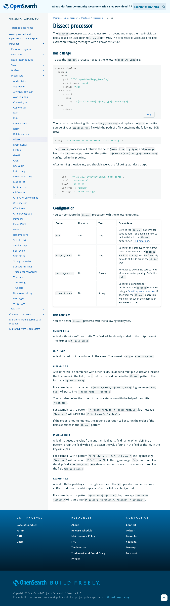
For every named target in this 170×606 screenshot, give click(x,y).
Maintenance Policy (83, 536)
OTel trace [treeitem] (19, 208)
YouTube (131, 541)
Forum (20, 530)
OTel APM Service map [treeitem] (25, 197)
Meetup (130, 547)
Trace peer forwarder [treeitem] (25, 271)
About (56, 6)
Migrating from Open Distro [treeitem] (24, 328)
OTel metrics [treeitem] (20, 203)
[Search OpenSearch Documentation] (149, 6)
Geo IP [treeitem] (16, 155)
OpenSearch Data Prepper (24, 18)
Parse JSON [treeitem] (19, 224)
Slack (20, 541)
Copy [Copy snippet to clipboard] (149, 114)
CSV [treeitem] (15, 112)
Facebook (131, 553)
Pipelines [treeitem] (14, 43)
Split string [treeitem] (19, 256)
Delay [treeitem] (16, 128)
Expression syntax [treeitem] (21, 49)
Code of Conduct (27, 525)
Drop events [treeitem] (20, 144)
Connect (131, 525)
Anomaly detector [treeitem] (23, 91)
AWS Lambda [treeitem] (20, 97)
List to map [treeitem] (19, 171)
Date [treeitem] (15, 118)
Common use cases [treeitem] (20, 314)
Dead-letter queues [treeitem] (22, 59)
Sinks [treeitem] (14, 65)
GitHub (21, 536)
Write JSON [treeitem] (19, 303)
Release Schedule (81, 530)
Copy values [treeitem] (20, 107)
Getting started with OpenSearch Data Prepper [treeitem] (24, 36)
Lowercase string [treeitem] (22, 176)
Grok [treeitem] (15, 160)
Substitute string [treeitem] (22, 266)
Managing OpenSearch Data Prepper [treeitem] (25, 321)
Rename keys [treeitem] (20, 234)
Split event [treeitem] (19, 250)
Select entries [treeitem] (20, 240)
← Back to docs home (21, 27)
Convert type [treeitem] (20, 102)
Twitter (130, 530)
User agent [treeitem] (19, 298)
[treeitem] (43, 43)
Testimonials (78, 547)
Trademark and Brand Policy (88, 553)
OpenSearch (21, 6)
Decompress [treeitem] (20, 123)
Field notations (141, 240)
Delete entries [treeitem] (21, 134)
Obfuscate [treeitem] (19, 192)
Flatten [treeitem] (17, 150)
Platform (66, 6)
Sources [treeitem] (15, 309)
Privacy (75, 558)
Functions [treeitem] (16, 54)
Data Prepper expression (141, 291)
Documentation (98, 6)
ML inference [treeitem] (20, 187)
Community (80, 6)
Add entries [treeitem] (19, 81)
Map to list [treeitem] (19, 181)
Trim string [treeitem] (19, 282)
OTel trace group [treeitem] (22, 213)
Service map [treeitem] (20, 245)
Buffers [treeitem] (15, 70)
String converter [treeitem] (22, 261)
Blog (111, 6)
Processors (98, 17)
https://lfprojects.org (117, 597)
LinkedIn (131, 536)
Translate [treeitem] (18, 277)
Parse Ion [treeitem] (18, 218)
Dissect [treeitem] (17, 139)
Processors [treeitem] (17, 75)
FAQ (73, 541)
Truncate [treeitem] (18, 287)
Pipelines (85, 17)
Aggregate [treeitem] (19, 86)
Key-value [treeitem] (18, 165)
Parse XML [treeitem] (19, 229)
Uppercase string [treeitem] (22, 293)
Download (121, 6)
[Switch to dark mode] (130, 6)
